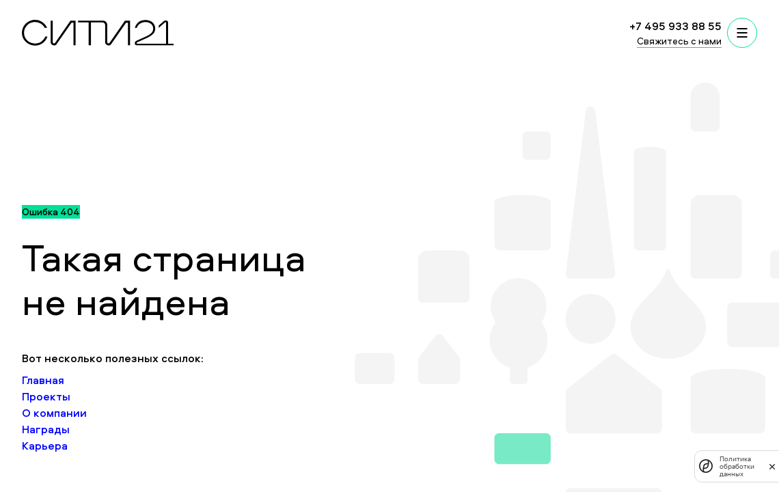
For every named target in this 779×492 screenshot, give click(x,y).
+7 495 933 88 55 (675, 25)
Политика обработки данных (737, 466)
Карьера (45, 445)
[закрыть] (772, 466)
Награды (46, 429)
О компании (54, 412)
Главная (43, 379)
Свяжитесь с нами (679, 40)
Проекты (46, 396)
